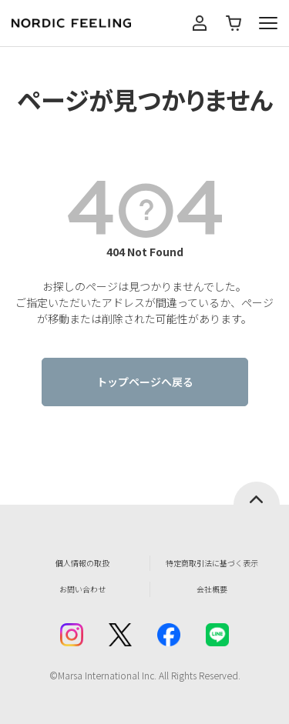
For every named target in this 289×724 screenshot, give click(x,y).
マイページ (199, 23)
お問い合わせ (82, 589)
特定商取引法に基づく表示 (212, 563)
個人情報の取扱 (82, 563)
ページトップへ (257, 493)
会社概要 (212, 589)
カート (233, 23)
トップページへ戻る (144, 381)
